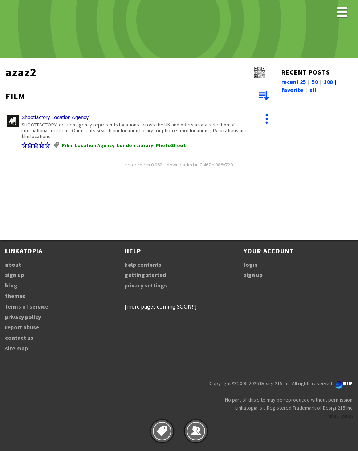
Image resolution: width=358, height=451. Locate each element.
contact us (19, 337)
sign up (14, 274)
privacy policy (23, 317)
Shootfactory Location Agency (55, 117)
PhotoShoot (171, 145)
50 (315, 81)
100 (328, 81)
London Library (135, 145)
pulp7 (348, 416)
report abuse (22, 327)
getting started (145, 274)
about (13, 264)
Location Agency (94, 145)
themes (15, 295)
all (312, 89)
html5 (333, 416)
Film (67, 145)
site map (16, 348)
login (250, 264)
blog (11, 285)
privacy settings (146, 285)
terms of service (26, 306)
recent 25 (293, 81)
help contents (143, 264)
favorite (292, 89)
